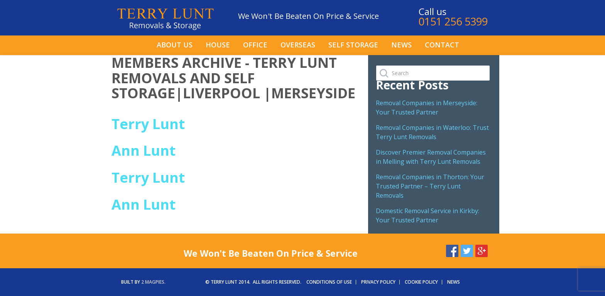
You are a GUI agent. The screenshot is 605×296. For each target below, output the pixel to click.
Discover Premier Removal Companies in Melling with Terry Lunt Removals (431, 157)
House (218, 44)
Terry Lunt (148, 123)
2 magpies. (153, 282)
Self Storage (353, 44)
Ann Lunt (144, 150)
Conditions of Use (329, 282)
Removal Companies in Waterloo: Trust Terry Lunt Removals (432, 132)
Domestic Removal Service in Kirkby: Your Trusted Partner (427, 215)
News (401, 44)
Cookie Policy (421, 282)
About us (175, 44)
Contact (442, 44)
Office (255, 44)
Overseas (298, 44)
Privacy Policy (378, 282)
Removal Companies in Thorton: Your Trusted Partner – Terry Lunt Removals (430, 186)
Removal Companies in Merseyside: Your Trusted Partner (426, 107)
